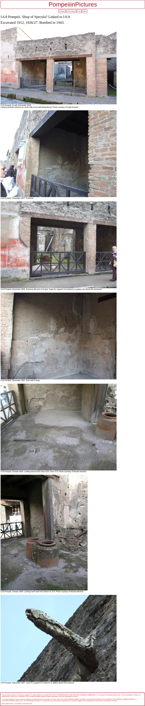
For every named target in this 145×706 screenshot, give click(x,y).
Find (79, 11)
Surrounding (71, 11)
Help (84, 11)
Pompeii (62, 11)
